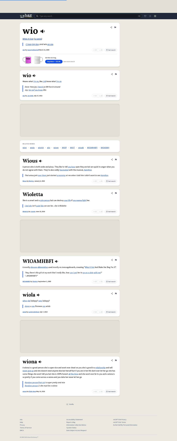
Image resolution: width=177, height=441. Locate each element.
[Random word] (139, 16)
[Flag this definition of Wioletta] (116, 193)
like (42, 205)
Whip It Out (28, 38)
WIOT (72, 147)
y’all (44, 81)
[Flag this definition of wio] (115, 27)
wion (25, 147)
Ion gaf (31, 90)
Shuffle (70, 404)
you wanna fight (79, 200)
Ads (21, 419)
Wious (25, 181)
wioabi (81, 147)
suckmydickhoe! (33, 312)
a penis (38, 38)
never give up (28, 370)
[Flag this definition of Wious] (116, 159)
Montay (31, 181)
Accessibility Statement (74, 419)
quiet (38, 205)
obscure (33, 267)
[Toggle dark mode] (150, 16)
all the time (73, 374)
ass (44, 306)
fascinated (64, 170)
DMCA (22, 430)
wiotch (41, 147)
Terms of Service (26, 428)
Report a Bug (70, 422)
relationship (101, 367)
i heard (40, 86)
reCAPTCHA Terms (119, 422)
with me (97, 272)
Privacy (22, 425)
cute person (45, 200)
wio (24, 50)
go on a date (88, 272)
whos (25, 300)
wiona (25, 391)
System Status (71, 428)
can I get (73, 272)
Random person (31, 382)
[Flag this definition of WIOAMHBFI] (116, 260)
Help (21, 422)
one (33, 306)
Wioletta (25, 211)
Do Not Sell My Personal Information (125, 425)
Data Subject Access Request (76, 430)
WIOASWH (105, 147)
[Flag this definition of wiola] (116, 293)
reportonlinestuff (33, 50)
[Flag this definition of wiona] (116, 360)
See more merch (69, 61)
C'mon (29, 44)
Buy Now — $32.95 (53, 61)
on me (50, 44)
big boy (35, 44)
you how (71, 166)
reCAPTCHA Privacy (119, 419)
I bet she (28, 205)
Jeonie (33, 211)
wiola (32, 147)
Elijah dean (32, 391)
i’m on (36, 81)
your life (67, 200)
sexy (40, 300)
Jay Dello (30, 96)
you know (39, 90)
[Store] (145, 16)
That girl (41, 382)
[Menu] (155, 16)
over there (42, 175)
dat (29, 300)
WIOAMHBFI (92, 147)
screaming (61, 175)
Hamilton (88, 170)
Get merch (110, 50)
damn (27, 306)
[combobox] (88, 16)
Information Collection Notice (76, 425)
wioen (56, 147)
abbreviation (42, 267)
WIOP (64, 147)
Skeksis (35, 281)
